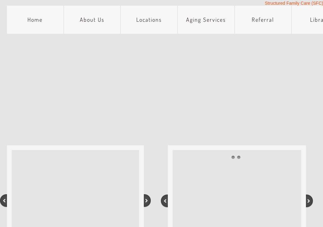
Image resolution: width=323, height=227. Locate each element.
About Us (92, 19)
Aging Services (206, 19)
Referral (263, 19)
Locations (149, 19)
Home (35, 19)
